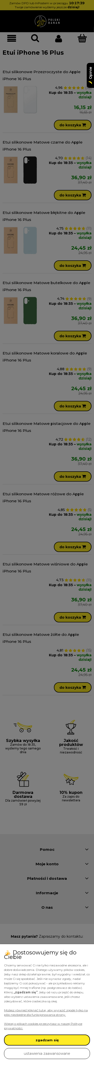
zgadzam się (47, 1040)
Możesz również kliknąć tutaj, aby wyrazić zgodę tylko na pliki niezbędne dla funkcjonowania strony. (46, 1012)
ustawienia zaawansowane (47, 1053)
